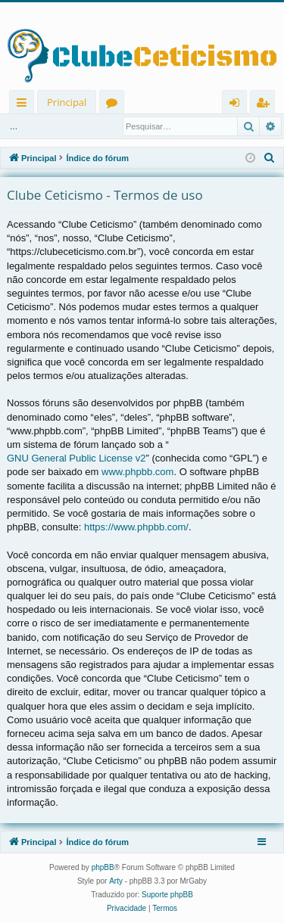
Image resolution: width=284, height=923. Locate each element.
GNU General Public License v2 (76, 458)
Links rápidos (24, 104)
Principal (66, 102)
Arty (116, 881)
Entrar (29, 126)
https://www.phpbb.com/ (136, 527)
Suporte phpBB (167, 894)
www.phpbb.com (137, 471)
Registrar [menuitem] (265, 104)
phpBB (103, 867)
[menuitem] (269, 158)
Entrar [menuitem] (238, 104)
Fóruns (114, 104)
